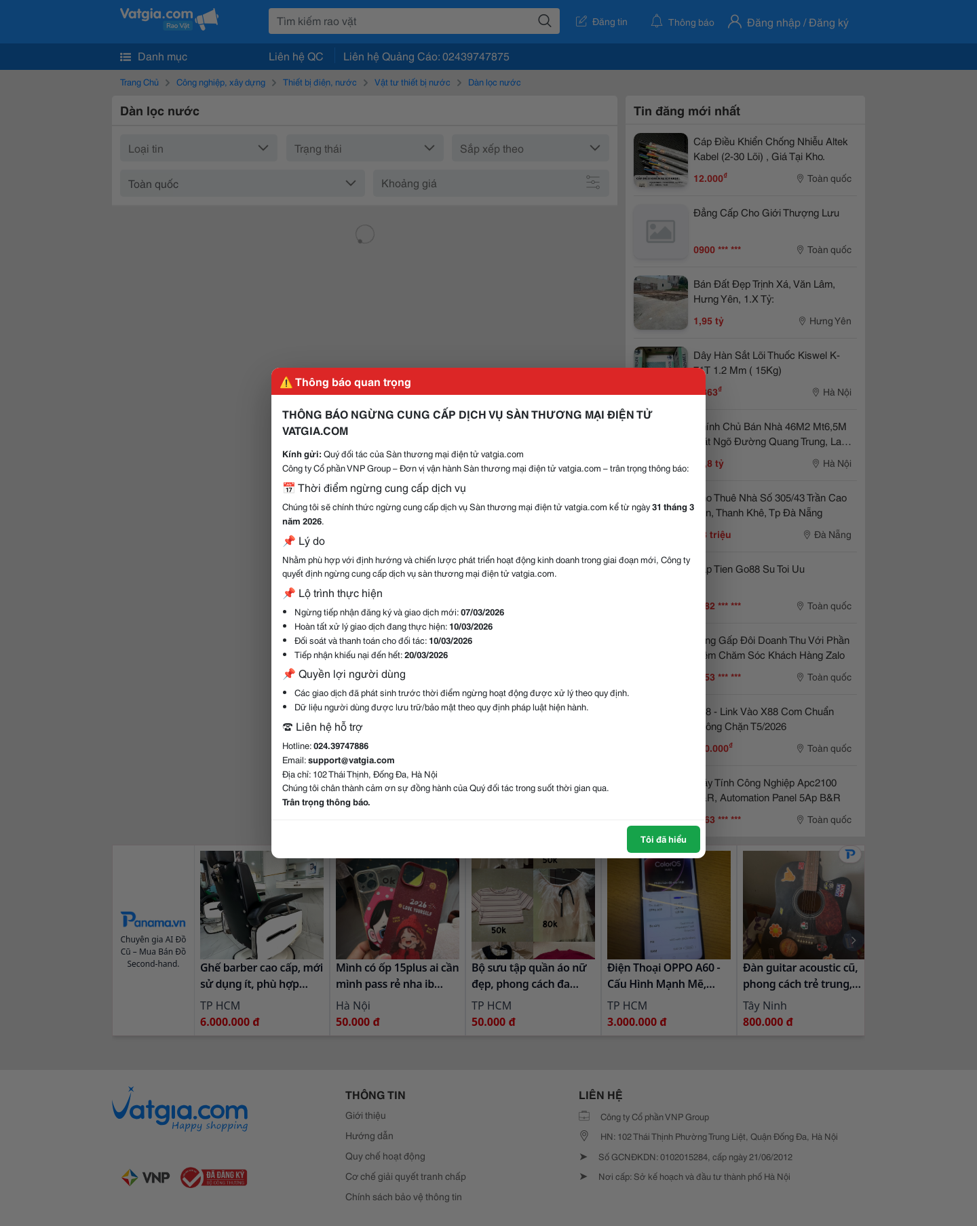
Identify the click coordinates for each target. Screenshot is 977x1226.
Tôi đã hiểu (663, 838)
